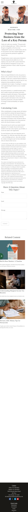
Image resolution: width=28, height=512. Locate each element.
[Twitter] (13, 499)
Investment (14, 507)
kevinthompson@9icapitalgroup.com (14, 496)
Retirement (14, 505)
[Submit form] (5, 224)
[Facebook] (10, 499)
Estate (14, 508)
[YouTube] (18, 499)
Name (2, 192)
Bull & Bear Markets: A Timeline (11, 261)
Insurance (14, 510)
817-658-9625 (15, 487)
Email (2, 201)
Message (3, 210)
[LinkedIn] (15, 499)
